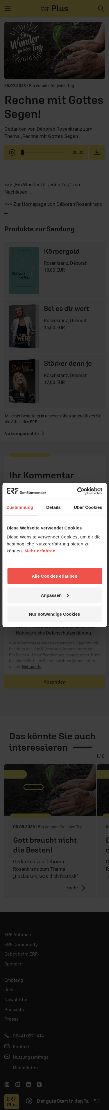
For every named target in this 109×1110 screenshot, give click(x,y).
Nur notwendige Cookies (54, 614)
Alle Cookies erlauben (54, 576)
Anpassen (55, 594)
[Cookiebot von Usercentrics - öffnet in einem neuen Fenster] (77, 491)
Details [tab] (53, 506)
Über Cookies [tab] (88, 506)
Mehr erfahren (40, 550)
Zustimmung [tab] (20, 506)
